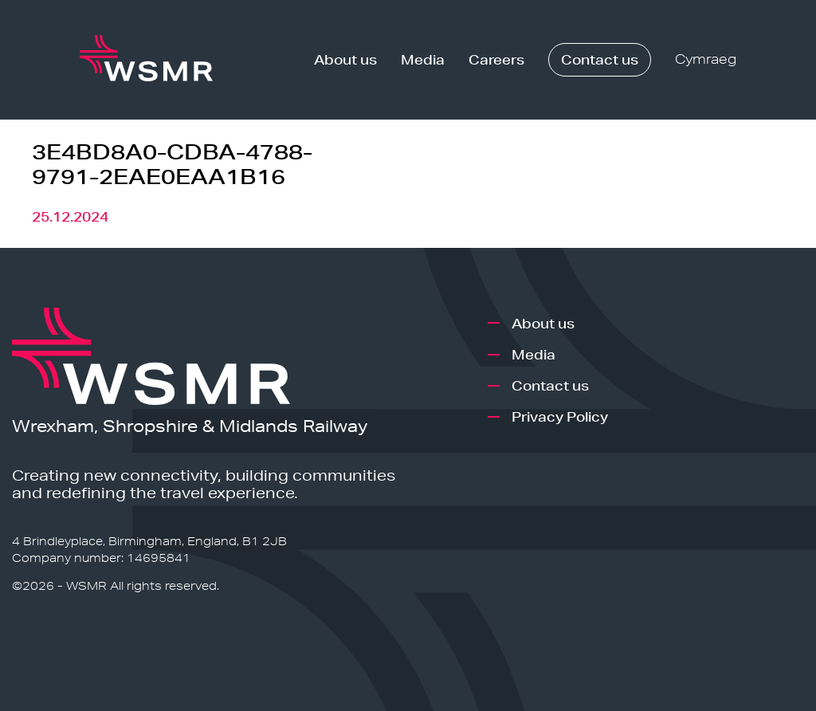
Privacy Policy (560, 416)
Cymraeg (705, 59)
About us (345, 59)
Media (423, 59)
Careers (496, 59)
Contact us (599, 59)
